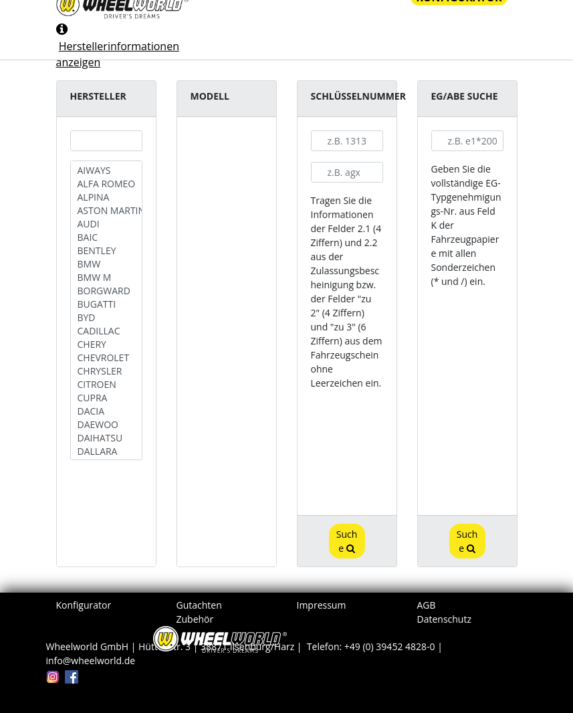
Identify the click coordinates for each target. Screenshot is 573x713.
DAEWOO (106, 424)
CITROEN (106, 384)
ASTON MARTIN (106, 210)
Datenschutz (444, 619)
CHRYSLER (106, 371)
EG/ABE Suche (464, 96)
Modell (210, 96)
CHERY (106, 344)
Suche (347, 541)
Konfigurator (84, 605)
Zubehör (195, 619)
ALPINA (106, 197)
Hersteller (98, 96)
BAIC (106, 237)
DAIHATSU (106, 438)
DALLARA (106, 451)
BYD (106, 317)
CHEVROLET (106, 358)
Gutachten (199, 605)
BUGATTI (106, 304)
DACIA (106, 411)
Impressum (321, 605)
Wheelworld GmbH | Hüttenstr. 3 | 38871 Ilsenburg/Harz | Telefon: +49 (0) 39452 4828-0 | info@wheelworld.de (245, 653)
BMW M (106, 277)
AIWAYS (106, 170)
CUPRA (106, 398)
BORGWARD (106, 291)
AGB (426, 605)
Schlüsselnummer (358, 96)
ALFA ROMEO (106, 184)
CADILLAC (106, 331)
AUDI (106, 224)
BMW (106, 264)
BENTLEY (106, 251)
